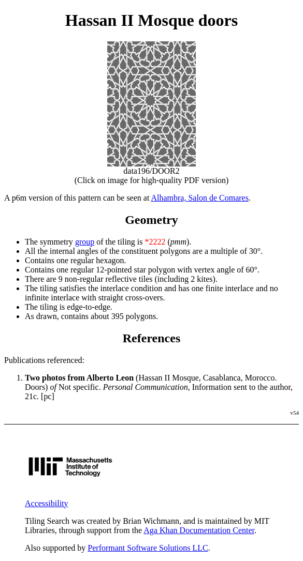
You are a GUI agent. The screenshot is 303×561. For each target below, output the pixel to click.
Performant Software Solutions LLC (148, 547)
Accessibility (46, 503)
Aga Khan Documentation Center (198, 530)
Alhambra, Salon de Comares (199, 197)
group (84, 241)
